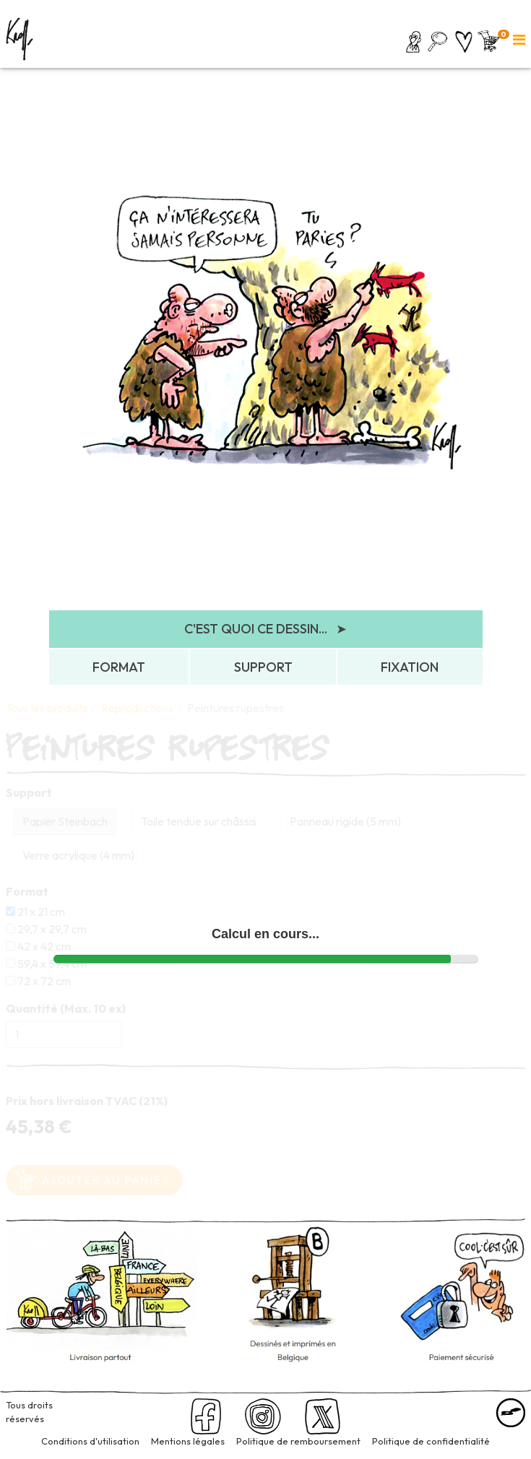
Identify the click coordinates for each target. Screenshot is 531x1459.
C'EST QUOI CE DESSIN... (265, 629)
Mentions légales (188, 1441)
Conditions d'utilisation (90, 1441)
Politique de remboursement (298, 1441)
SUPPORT (263, 667)
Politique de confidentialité (431, 1441)
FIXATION (410, 667)
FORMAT (118, 667)
